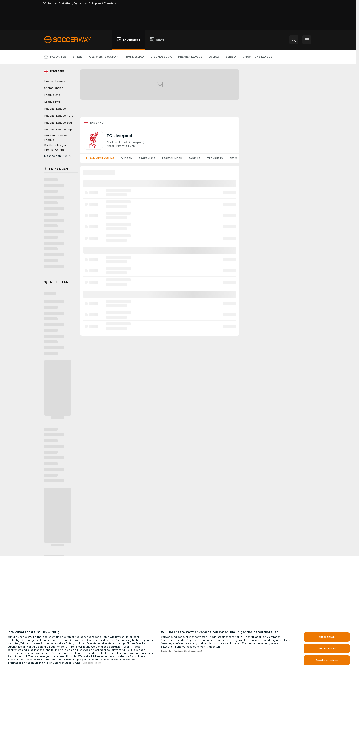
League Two (52, 102)
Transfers (215, 158)
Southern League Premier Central (55, 147)
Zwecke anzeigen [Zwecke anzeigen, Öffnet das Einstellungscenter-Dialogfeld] (326, 660)
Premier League (54, 81)
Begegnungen (172, 158)
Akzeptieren (326, 637)
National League (55, 109)
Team (233, 158)
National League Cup (58, 129)
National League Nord (58, 115)
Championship (54, 88)
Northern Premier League (55, 138)
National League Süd (58, 122)
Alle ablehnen (327, 648)
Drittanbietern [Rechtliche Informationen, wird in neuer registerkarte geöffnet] (91, 662)
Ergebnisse (147, 158)
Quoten (126, 158)
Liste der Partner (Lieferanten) (181, 651)
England (97, 122)
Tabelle (194, 158)
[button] (293, 39)
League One (52, 95)
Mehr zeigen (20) (57, 155)
